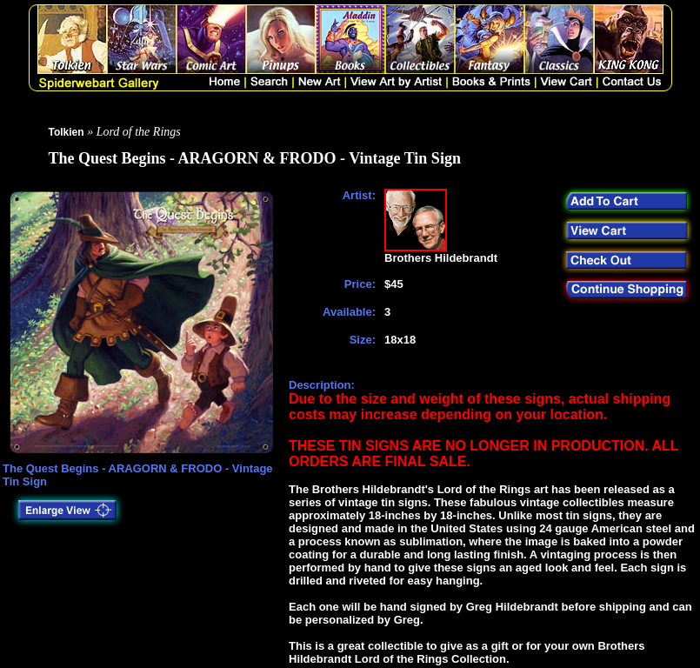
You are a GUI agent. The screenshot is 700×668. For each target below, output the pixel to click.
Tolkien (66, 132)
